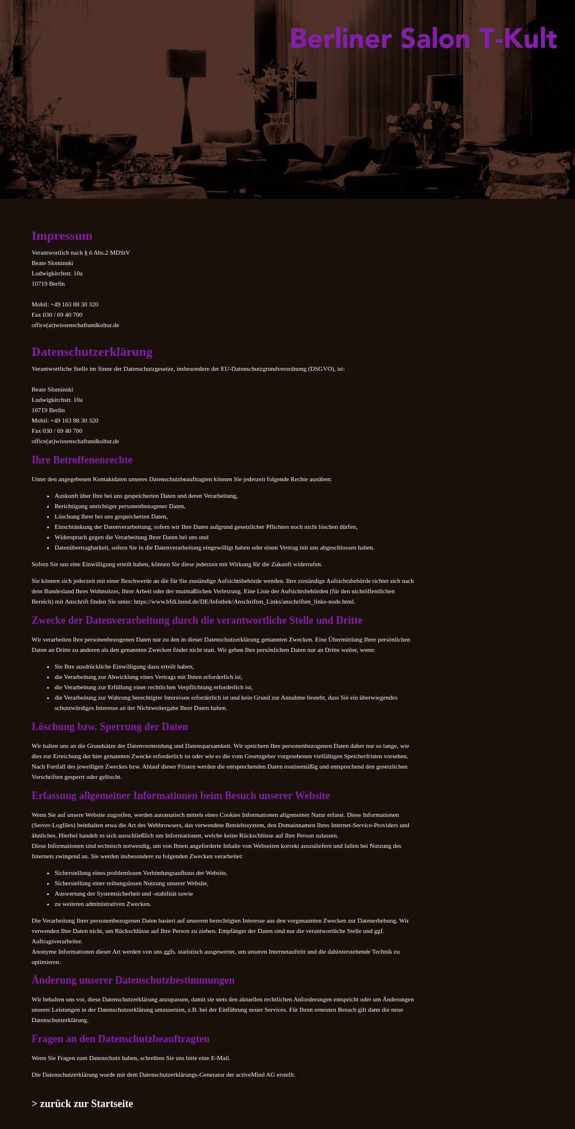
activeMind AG (255, 1074)
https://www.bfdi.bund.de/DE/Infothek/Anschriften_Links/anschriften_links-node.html (244, 601)
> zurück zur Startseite (82, 1103)
